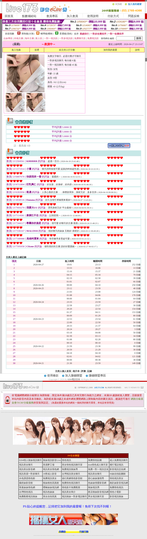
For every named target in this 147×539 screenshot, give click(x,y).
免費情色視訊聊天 (71, 483)
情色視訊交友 (107, 535)
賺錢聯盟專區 (97, 375)
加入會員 (72, 16)
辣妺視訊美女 (112, 535)
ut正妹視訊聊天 (64, 535)
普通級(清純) (65, 33)
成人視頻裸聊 (85, 535)
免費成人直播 (101, 535)
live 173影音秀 (40, 535)
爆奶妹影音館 (26, 483)
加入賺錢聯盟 (73, 375)
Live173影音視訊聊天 (58, 535)
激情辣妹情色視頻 (96, 535)
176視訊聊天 (68, 535)
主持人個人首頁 (63, 371)
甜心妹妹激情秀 (96, 478)
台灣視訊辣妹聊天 (51, 535)
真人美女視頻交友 (90, 535)
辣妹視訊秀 (93, 487)
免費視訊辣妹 (43, 535)
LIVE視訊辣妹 (36, 535)
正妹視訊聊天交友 (49, 535)
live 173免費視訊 (111, 535)
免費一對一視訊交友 (98, 469)
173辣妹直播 (76, 535)
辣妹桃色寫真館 (51, 483)
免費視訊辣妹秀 (70, 469)
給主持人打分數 (67, 50)
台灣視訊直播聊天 (108, 535)
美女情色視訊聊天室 (72, 464)
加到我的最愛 (110, 50)
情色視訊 (66, 460)
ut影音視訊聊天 (110, 535)
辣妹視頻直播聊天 (54, 535)
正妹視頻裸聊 (94, 535)
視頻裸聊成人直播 (87, 535)
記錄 (89, 371)
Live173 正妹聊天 (83, 535)
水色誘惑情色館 (27, 478)
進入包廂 (16, 50)
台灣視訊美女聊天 (71, 473)
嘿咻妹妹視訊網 (51, 487)
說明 (137, 50)
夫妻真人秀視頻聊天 (89, 535)
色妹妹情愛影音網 (97, 483)
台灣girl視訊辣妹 (103, 535)
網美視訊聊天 (100, 535)
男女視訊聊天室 (96, 496)
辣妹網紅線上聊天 (79, 535)
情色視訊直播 (35, 535)
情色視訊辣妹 (34, 535)
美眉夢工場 (48, 464)
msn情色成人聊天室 (98, 464)
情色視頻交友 (93, 535)
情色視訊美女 (116, 478)
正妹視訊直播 (69, 535)
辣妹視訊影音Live (52, 460)
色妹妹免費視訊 (67, 535)
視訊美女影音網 (27, 469)
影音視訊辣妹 (116, 496)
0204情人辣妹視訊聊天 (30, 460)
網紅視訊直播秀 (70, 535)
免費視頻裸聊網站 (84, 535)
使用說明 (93, 16)
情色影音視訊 (39, 535)
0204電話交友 (74, 379)
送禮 (36, 50)
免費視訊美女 (50, 478)
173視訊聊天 (55, 535)
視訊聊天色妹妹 (57, 535)
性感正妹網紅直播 (78, 535)
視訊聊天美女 (42, 535)
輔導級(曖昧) (47, 33)
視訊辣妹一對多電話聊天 (74, 496)
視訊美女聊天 (26, 464)
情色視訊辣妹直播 (99, 535)
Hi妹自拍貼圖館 (118, 473)
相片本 (76, 371)
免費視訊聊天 (62, 535)
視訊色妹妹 (48, 492)
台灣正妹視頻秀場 (92, 535)
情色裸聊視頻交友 (97, 535)
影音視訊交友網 (118, 469)
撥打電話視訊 (116, 464)
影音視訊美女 (105, 535)
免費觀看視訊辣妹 (28, 496)
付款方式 (113, 16)
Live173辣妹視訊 (73, 535)
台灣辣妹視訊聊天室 (48, 535)
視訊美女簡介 (69, 492)
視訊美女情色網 (51, 469)
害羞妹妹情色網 (27, 487)
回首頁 (9, 16)
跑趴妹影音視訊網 (119, 483)
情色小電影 (115, 492)
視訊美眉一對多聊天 (29, 473)
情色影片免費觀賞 (71, 487)
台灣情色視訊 (26, 492)
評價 (83, 371)
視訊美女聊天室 (104, 535)
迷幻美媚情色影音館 (72, 478)
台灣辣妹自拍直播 (52, 535)
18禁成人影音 (50, 473)
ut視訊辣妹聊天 (60, 535)
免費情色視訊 (116, 487)
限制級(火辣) (28, 33)
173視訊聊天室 (65, 535)
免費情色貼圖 (95, 460)
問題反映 (133, 16)
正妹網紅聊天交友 (75, 535)
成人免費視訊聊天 (119, 460)
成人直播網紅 (72, 535)
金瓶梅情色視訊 (44, 535)
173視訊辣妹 (61, 535)
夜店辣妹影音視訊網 (98, 492)
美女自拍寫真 (50, 496)
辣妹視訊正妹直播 (81, 535)
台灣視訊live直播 (38, 535)
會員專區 (52, 16)
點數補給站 (29, 16)
